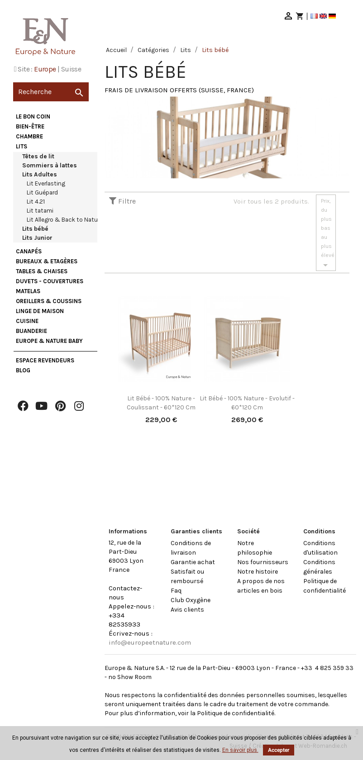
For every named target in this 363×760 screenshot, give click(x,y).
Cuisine (27, 321)
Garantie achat (193, 562)
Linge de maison (40, 311)
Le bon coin (33, 116)
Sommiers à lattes (49, 165)
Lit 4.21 (36, 201)
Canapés (29, 251)
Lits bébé (35, 228)
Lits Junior (37, 237)
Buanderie (31, 331)
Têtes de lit (38, 156)
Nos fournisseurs (262, 562)
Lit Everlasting (46, 183)
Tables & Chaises (41, 271)
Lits (21, 146)
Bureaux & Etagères (46, 261)
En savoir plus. (240, 750)
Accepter (278, 750)
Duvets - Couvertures (49, 281)
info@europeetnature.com (150, 642)
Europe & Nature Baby (49, 340)
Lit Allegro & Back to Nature (65, 219)
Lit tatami (40, 210)
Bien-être (30, 126)
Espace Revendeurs (45, 360)
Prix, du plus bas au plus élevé (327, 234)
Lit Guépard (42, 192)
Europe (45, 69)
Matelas (28, 291)
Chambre (29, 136)
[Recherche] (51, 92)
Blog (23, 370)
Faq (176, 590)
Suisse (71, 69)
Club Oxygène (190, 600)
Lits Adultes (39, 174)
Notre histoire (257, 571)
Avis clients (187, 609)
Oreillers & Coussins (48, 301)
